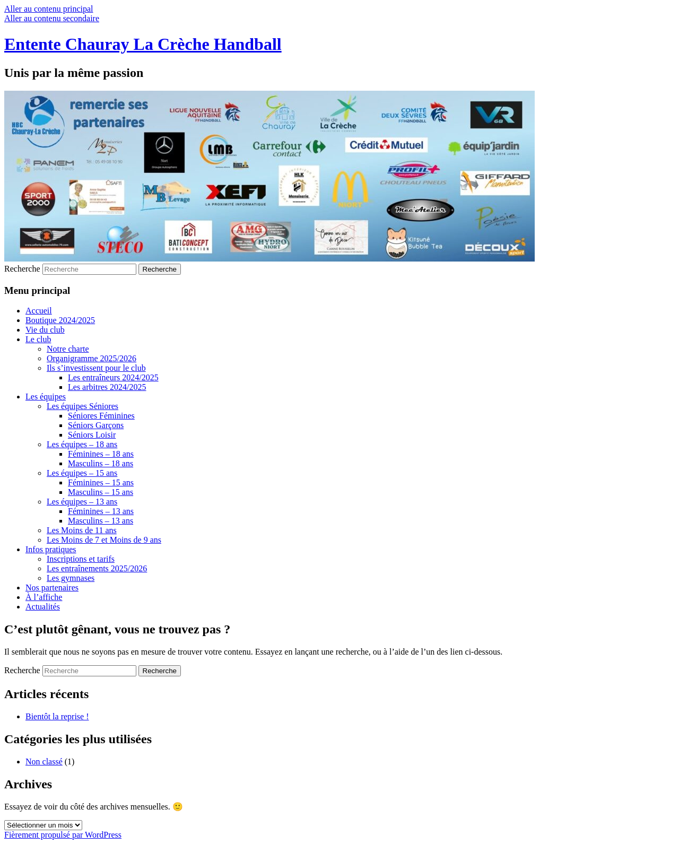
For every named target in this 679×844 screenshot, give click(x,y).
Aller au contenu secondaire (51, 18)
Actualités (42, 606)
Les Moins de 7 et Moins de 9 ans (104, 539)
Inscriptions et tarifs (81, 558)
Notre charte (68, 348)
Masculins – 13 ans (100, 520)
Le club (38, 339)
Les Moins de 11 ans (82, 530)
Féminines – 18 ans (101, 453)
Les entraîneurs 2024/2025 (113, 377)
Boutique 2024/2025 (60, 320)
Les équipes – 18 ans (82, 444)
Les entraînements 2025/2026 (97, 568)
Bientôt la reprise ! (57, 716)
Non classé (44, 761)
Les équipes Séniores (82, 406)
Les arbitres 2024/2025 (107, 386)
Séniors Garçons (96, 425)
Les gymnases (70, 577)
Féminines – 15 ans (101, 482)
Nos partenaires (52, 587)
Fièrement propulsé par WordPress (62, 834)
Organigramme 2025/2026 (91, 358)
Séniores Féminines (101, 415)
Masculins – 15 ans (100, 492)
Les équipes (45, 396)
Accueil (38, 310)
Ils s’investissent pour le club (96, 367)
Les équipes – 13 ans (82, 501)
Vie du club (45, 329)
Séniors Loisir (92, 434)
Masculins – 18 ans (100, 463)
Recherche (22, 268)
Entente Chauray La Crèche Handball (143, 44)
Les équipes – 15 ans (82, 472)
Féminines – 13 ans (101, 511)
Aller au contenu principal (48, 8)
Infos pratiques (50, 549)
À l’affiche (43, 597)
